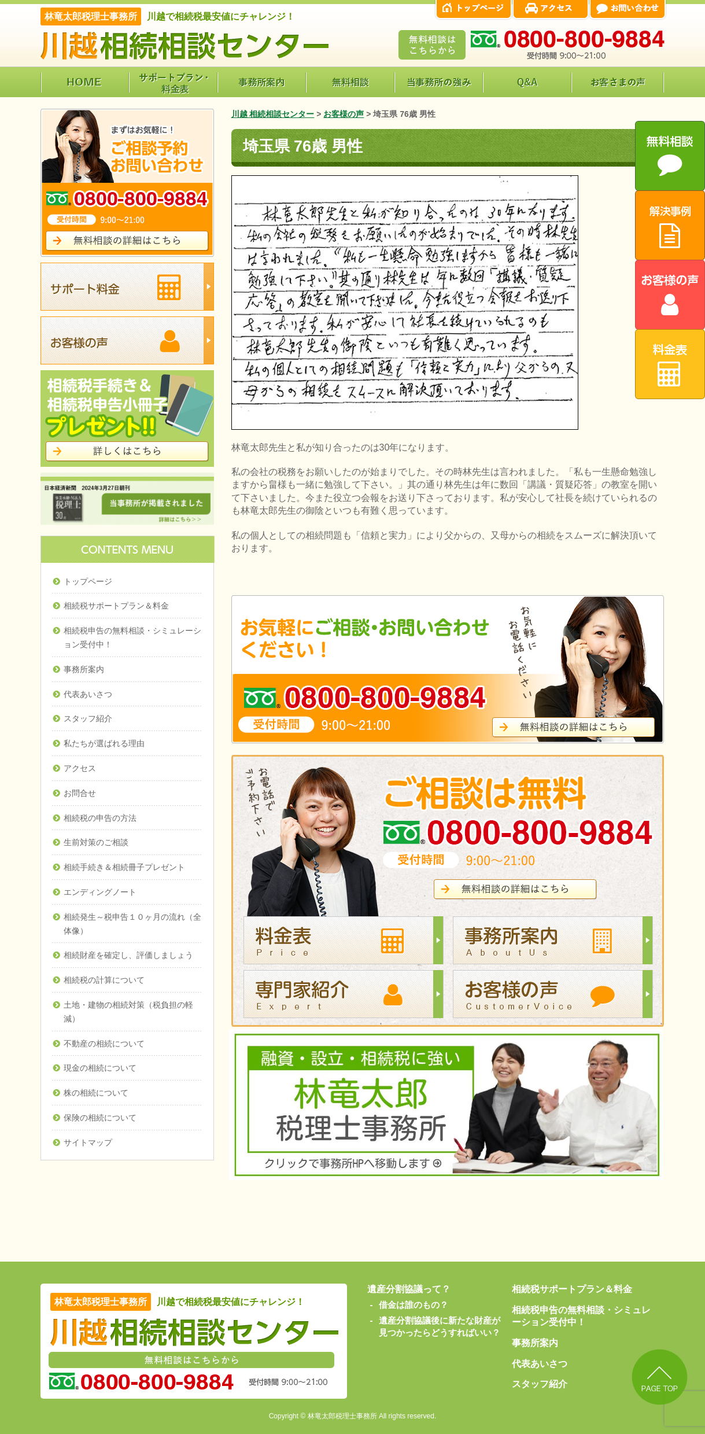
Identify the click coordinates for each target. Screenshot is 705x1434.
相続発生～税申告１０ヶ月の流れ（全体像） (132, 923)
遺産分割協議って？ (409, 1289)
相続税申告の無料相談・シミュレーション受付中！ (132, 637)
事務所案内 (84, 669)
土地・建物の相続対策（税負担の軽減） (128, 1011)
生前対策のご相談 (96, 842)
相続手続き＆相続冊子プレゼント (124, 867)
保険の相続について (100, 1117)
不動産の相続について (104, 1043)
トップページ (88, 581)
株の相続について (96, 1092)
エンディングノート (100, 892)
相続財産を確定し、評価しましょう (128, 955)
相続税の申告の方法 (100, 818)
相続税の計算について (104, 980)
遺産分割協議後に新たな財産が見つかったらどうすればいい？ (439, 1326)
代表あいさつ (88, 694)
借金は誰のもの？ (413, 1305)
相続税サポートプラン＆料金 (116, 605)
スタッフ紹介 (88, 718)
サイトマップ (88, 1142)
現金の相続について (100, 1067)
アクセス (80, 768)
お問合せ (80, 793)
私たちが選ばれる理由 (104, 743)
